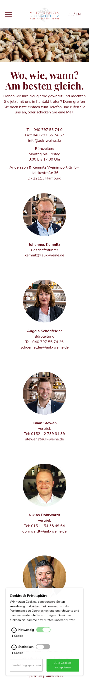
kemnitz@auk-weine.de (44, 255)
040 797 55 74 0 (47, 129)
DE (70, 14)
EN (78, 14)
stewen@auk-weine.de (44, 439)
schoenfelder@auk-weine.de (44, 347)
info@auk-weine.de (44, 140)
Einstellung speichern (26, 669)
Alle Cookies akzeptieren (62, 668)
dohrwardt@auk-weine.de (44, 531)
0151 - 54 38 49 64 (48, 526)
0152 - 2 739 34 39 (48, 433)
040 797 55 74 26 (48, 342)
